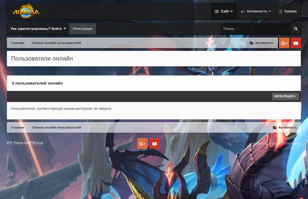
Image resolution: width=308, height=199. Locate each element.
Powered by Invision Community (277, 143)
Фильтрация (285, 96)
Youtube (296, 43)
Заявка (290, 11)
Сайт (226, 11)
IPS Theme (15, 143)
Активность (258, 11)
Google (284, 43)
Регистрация (82, 29)
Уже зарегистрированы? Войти (38, 29)
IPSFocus (36, 143)
